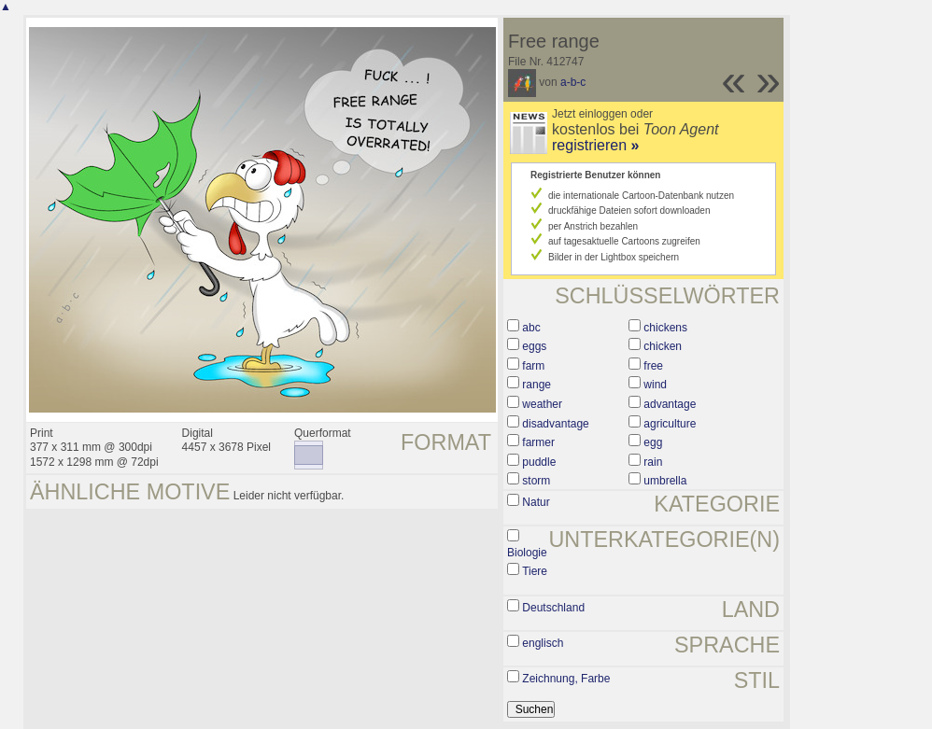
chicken (662, 346)
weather (542, 404)
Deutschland (553, 607)
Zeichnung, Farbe (566, 678)
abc (531, 327)
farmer (538, 442)
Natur (535, 502)
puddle (539, 462)
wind (655, 384)
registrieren (595, 145)
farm (533, 365)
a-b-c (573, 82)
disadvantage (555, 423)
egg (652, 442)
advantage (669, 404)
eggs (534, 346)
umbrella (664, 480)
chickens (665, 327)
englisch (542, 643)
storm (536, 480)
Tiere (534, 571)
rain (652, 462)
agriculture (669, 423)
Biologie (527, 552)
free (653, 365)
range (536, 384)
